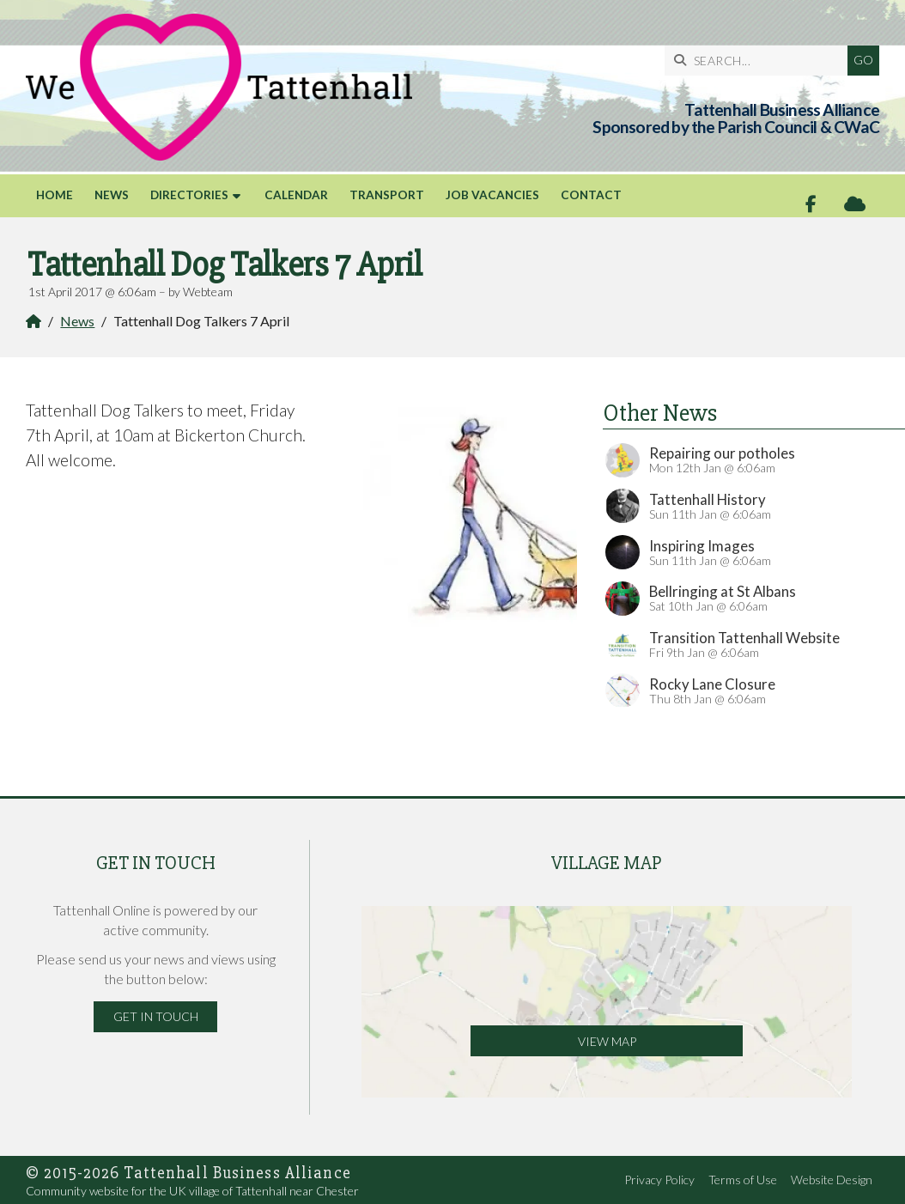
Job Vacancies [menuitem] (492, 195)
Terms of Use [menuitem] (742, 1179)
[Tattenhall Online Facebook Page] (811, 204)
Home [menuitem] (54, 195)
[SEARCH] (760, 61)
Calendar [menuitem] (296, 195)
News (77, 321)
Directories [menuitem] (189, 195)
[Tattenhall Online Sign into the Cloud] (855, 204)
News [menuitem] (111, 195)
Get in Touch (155, 1016)
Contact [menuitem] (591, 195)
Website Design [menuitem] (831, 1179)
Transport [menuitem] (386, 195)
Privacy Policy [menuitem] (659, 1179)
